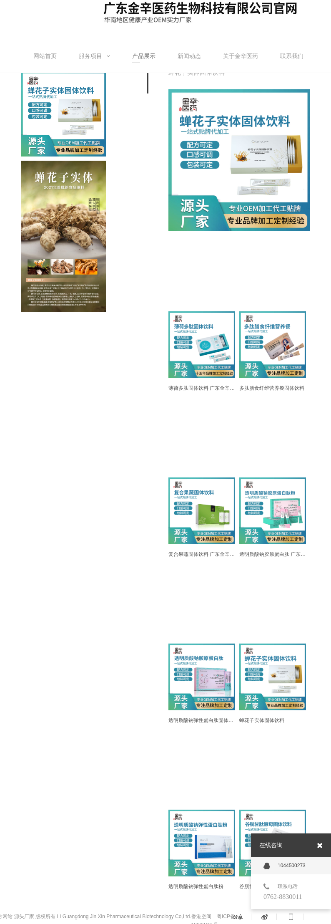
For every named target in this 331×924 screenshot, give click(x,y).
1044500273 (284, 866)
